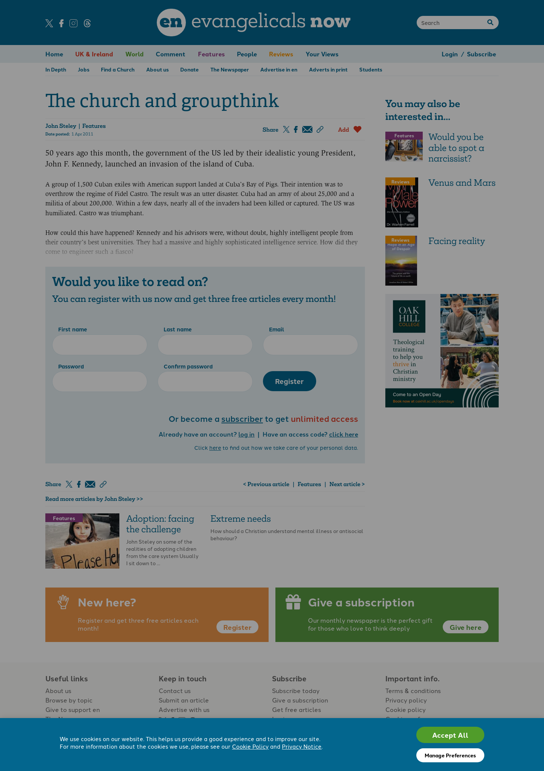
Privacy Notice (301, 746)
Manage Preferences (450, 755)
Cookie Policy (250, 746)
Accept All (450, 735)
